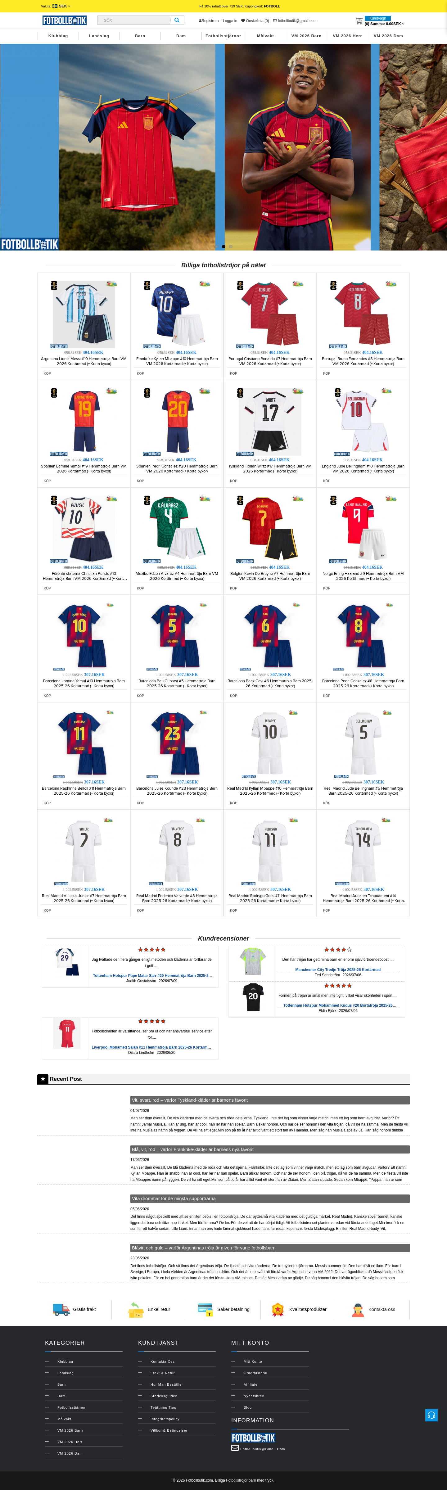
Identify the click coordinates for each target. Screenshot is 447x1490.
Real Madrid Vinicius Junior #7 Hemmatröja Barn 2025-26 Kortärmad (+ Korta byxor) (84, 898)
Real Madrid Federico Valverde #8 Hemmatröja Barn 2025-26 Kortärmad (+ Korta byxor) (177, 898)
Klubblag (58, 36)
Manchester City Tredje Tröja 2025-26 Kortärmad (338, 970)
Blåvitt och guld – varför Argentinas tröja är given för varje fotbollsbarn (204, 1247)
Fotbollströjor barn (241, 1480)
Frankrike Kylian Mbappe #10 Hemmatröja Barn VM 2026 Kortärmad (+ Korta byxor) (177, 361)
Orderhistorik (255, 1373)
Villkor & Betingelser (169, 1430)
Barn (140, 36)
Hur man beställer (167, 1384)
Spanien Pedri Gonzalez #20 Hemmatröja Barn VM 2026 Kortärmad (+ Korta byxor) (177, 469)
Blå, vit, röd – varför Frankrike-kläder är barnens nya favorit (193, 1149)
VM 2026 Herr (347, 36)
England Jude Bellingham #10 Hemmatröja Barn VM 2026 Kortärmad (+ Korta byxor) (363, 469)
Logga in (230, 21)
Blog (248, 1407)
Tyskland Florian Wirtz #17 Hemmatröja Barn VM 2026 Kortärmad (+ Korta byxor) (270, 469)
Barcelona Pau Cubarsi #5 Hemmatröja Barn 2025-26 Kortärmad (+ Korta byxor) (176, 684)
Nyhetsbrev (254, 1396)
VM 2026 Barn (306, 36)
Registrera (209, 21)
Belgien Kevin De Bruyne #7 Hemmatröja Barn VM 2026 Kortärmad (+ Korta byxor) (270, 576)
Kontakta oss (381, 1309)
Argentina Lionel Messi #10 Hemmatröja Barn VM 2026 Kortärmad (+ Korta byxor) (84, 361)
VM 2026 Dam (388, 36)
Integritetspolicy (165, 1419)
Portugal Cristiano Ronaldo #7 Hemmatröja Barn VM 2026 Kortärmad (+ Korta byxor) (270, 361)
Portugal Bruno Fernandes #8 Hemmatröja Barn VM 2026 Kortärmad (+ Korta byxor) (363, 361)
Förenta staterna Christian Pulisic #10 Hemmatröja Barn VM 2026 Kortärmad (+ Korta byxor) (84, 578)
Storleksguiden (164, 1396)
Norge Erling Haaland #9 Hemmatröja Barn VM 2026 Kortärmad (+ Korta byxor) (363, 576)
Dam (181, 36)
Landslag (99, 36)
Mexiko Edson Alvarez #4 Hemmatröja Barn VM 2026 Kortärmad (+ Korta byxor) (177, 576)
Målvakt (265, 36)
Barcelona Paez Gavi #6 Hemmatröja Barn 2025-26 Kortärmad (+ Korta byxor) (270, 684)
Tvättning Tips (163, 1407)
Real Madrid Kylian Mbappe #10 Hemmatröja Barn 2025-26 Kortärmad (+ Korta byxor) (270, 791)
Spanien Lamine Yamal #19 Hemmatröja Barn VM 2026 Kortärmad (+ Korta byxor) (84, 469)
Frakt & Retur (163, 1373)
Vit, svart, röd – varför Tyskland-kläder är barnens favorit (190, 1100)
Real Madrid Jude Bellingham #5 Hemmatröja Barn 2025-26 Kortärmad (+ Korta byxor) (363, 791)
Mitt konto (253, 1361)
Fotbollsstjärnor (223, 36)
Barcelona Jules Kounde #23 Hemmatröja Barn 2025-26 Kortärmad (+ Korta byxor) (177, 791)
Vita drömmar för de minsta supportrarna (174, 1198)
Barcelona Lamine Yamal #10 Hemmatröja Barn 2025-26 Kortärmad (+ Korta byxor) (84, 684)
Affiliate (251, 1384)
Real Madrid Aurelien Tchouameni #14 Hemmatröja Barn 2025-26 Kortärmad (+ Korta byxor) (363, 900)
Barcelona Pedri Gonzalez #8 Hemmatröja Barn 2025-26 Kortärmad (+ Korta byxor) (363, 684)
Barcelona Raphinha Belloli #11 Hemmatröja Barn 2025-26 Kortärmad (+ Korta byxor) (84, 791)
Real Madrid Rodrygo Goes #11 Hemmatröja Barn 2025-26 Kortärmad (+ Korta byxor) (270, 898)
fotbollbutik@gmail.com (295, 21)
